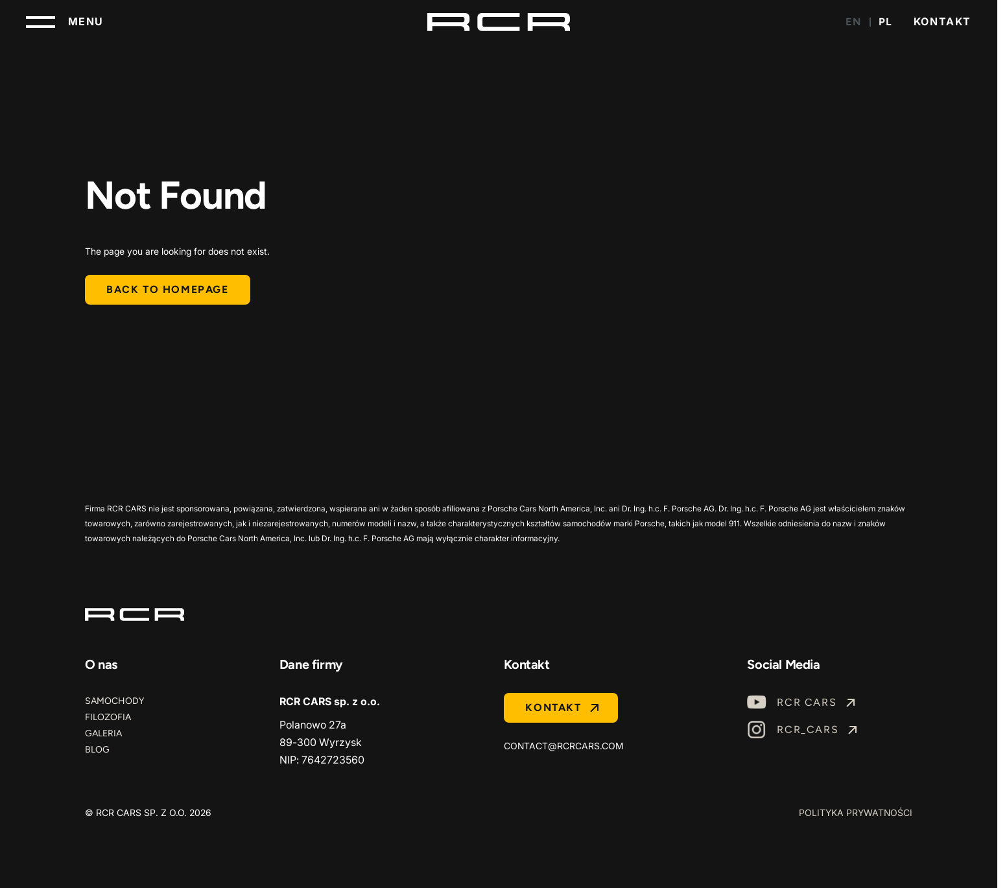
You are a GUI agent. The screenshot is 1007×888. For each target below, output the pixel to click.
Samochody (114, 701)
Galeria (103, 733)
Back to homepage (167, 289)
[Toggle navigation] (65, 21)
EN (853, 22)
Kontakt (942, 21)
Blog (97, 749)
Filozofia (108, 717)
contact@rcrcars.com (564, 745)
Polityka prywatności (855, 812)
